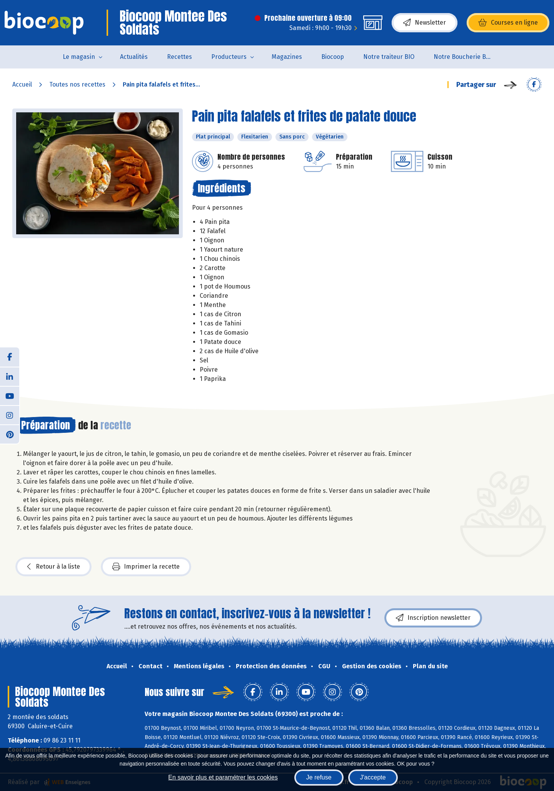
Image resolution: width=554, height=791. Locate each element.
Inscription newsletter (433, 618)
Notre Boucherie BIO (463, 56)
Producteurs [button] (229, 56)
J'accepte (373, 777)
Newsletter (424, 23)
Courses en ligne (508, 23)
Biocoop (332, 56)
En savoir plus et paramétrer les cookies (223, 777)
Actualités (134, 56)
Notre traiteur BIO (388, 56)
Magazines (287, 56)
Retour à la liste (53, 567)
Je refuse (319, 777)
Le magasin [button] (79, 56)
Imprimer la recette (146, 567)
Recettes (179, 56)
